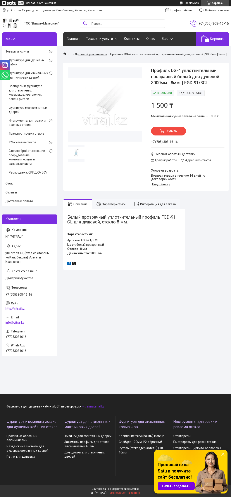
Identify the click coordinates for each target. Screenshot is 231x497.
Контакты (132, 39)
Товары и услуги (99, 39)
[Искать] (85, 23)
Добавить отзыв (217, 10)
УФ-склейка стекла (22, 142)
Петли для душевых (21, 456)
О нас (150, 39)
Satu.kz (134, 488)
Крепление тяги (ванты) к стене (141, 436)
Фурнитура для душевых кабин (26, 62)
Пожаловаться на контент (124, 492)
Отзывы (11, 192)
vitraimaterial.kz (93, 406)
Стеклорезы (182, 436)
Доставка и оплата (19, 201)
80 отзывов (192, 3)
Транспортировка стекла (26, 133)
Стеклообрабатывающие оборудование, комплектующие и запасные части (27, 157)
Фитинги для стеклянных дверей (88, 436)
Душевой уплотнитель (91, 54)
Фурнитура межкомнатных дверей (28, 110)
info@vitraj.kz (14, 322)
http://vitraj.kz (15, 308)
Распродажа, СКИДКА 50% (28, 172)
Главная (73, 39)
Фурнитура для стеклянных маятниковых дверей (28, 75)
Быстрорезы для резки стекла (195, 442)
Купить (172, 131)
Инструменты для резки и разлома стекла (27, 123)
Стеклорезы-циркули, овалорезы (197, 448)
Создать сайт (34, 3)
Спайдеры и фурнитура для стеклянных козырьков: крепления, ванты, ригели (25, 92)
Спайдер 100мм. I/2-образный (140, 442)
